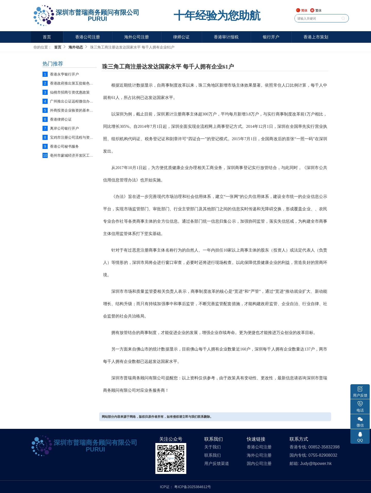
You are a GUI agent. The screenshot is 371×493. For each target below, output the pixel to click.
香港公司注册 (87, 37)
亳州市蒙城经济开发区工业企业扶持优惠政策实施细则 (93, 155)
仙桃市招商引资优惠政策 (70, 92)
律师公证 (181, 37)
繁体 (316, 11)
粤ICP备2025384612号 (192, 487)
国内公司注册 (259, 463)
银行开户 (271, 37)
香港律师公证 (61, 119)
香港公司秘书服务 (64, 146)
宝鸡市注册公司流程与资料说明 (75, 137)
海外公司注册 (136, 37)
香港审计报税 (226, 37)
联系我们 (212, 455)
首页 (47, 37)
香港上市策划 (315, 37)
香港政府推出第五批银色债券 (73, 83)
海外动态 (76, 47)
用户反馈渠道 (216, 463)
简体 (301, 11)
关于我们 (212, 447)
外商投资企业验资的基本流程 (73, 110)
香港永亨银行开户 (64, 74)
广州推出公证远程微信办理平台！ (77, 101)
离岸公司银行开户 (64, 128)
